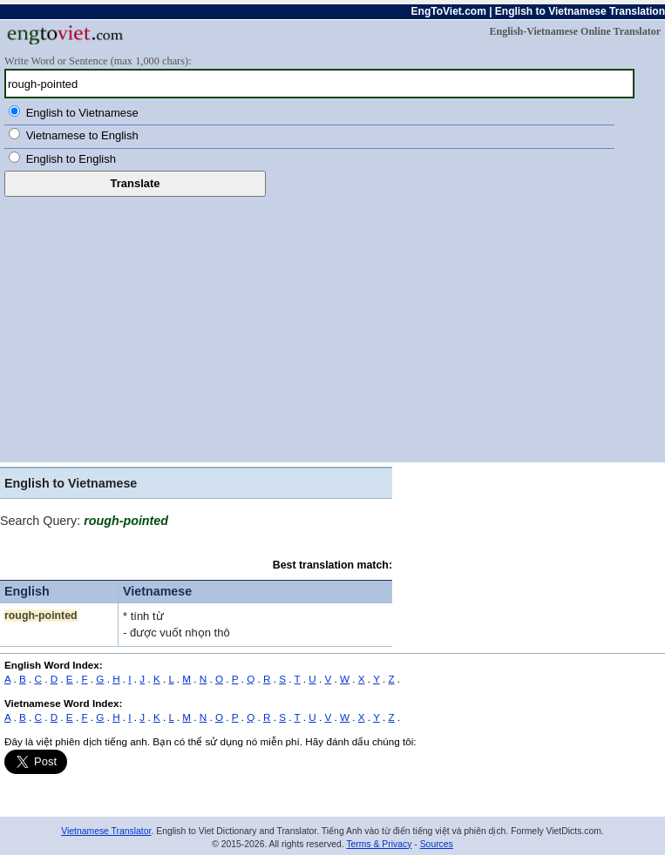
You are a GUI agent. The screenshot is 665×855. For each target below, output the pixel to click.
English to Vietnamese (82, 112)
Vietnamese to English (82, 135)
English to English (71, 158)
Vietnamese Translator (106, 831)
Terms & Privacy (378, 844)
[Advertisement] (332, 327)
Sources (436, 844)
